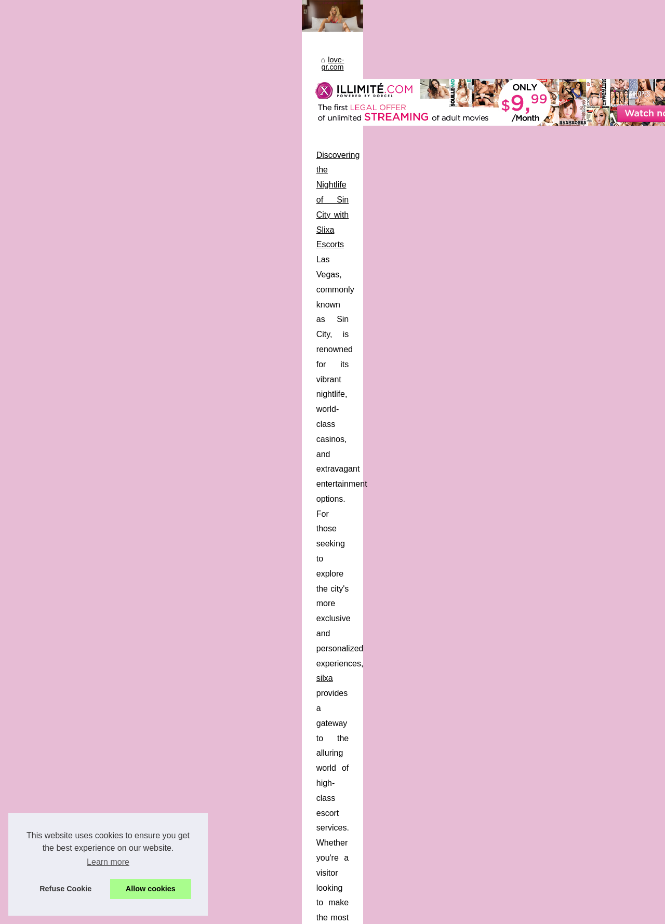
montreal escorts (92, 615)
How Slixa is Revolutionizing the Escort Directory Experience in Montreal (159, 540)
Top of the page (241, 913)
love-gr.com (50, 346)
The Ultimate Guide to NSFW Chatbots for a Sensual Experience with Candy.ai (171, 662)
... (460, 494)
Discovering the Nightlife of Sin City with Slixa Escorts (124, 434)
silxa (434, 464)
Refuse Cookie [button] (65, 889)
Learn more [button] (108, 862)
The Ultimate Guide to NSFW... (552, 743)
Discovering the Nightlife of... (548, 790)
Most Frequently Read (538, 361)
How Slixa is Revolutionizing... (551, 813)
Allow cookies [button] (151, 889)
